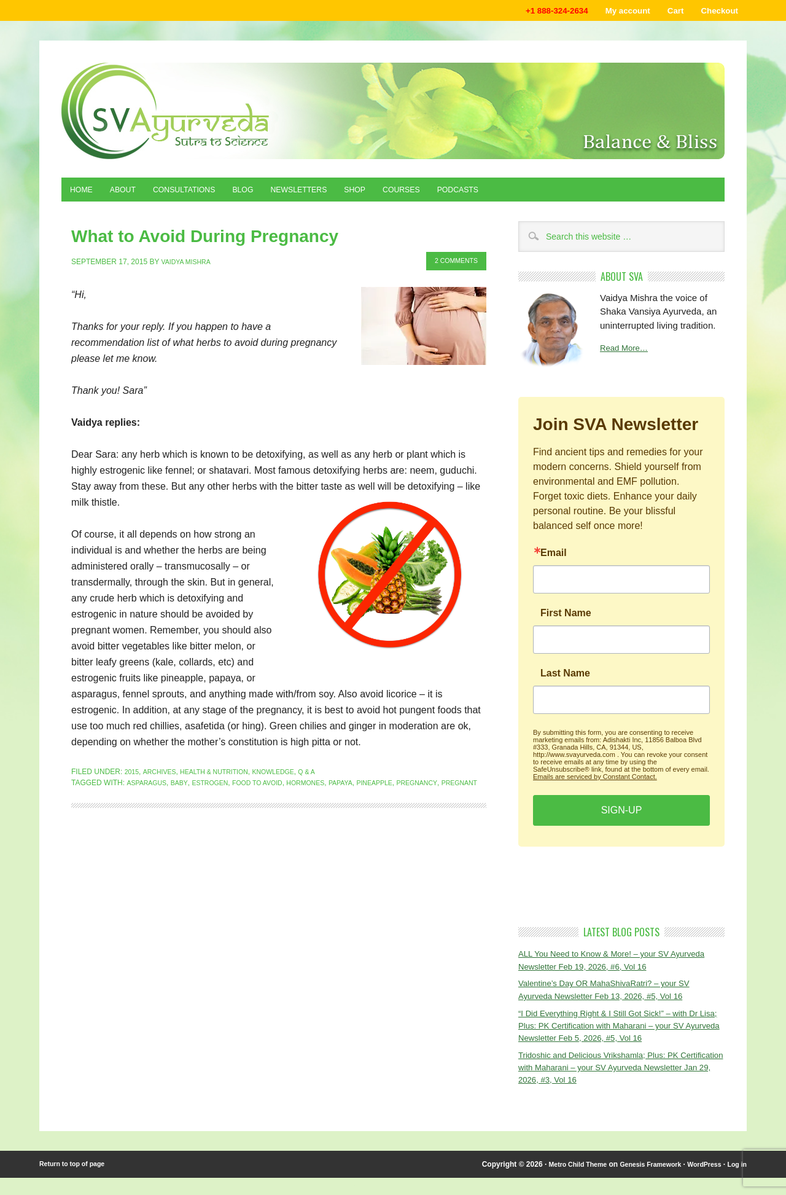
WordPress (699, 1181)
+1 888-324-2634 (530, 12)
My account (611, 12)
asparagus (149, 783)
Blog (269, 195)
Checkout (716, 12)
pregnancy (452, 783)
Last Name (565, 679)
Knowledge (292, 772)
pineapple (405, 783)
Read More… (627, 355)
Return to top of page (76, 1181)
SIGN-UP (621, 816)
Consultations (201, 195)
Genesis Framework (639, 1181)
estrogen (218, 783)
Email (553, 559)
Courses (450, 195)
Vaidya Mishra (189, 262)
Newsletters (332, 195)
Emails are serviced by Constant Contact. (595, 782)
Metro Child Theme (557, 1181)
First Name (565, 619)
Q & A (329, 772)
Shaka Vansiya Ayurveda (393, 114)
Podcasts (514, 195)
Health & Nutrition (224, 772)
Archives (163, 772)
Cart (665, 12)
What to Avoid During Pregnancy (166, 239)
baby (185, 783)
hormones (327, 783)
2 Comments (452, 262)
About (131, 195)
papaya (366, 783)
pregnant (91, 794)
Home (84, 195)
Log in (736, 1181)
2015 (133, 772)
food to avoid (272, 783)
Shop (396, 195)
